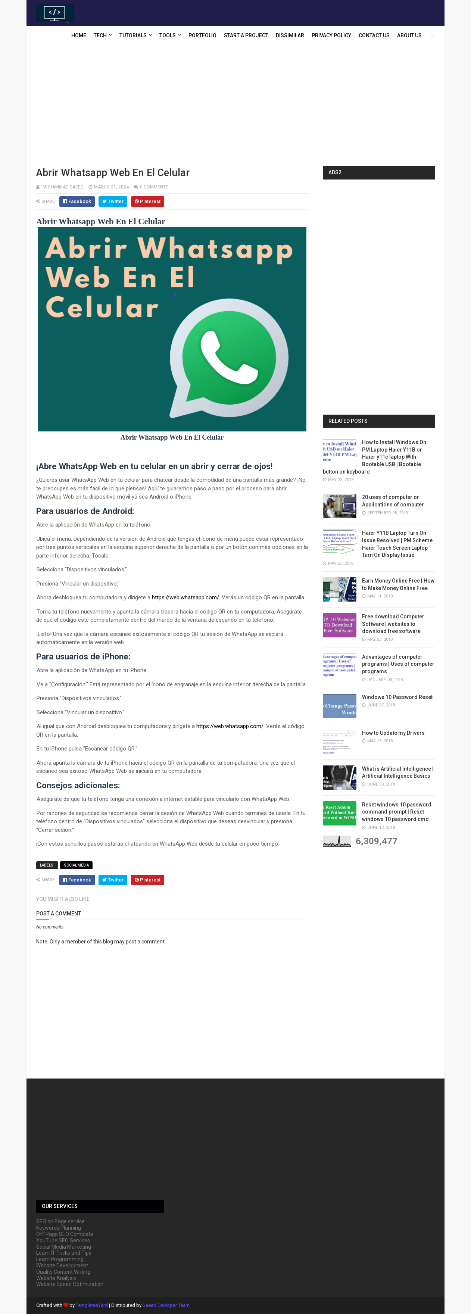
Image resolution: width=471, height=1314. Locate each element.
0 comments (154, 187)
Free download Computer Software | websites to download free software (393, 624)
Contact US (374, 35)
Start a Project (246, 35)
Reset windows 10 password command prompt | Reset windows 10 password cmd (396, 812)
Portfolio (202, 35)
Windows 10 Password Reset (397, 697)
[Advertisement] (235, 106)
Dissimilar (290, 35)
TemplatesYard (92, 1305)
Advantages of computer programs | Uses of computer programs (398, 664)
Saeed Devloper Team (166, 1305)
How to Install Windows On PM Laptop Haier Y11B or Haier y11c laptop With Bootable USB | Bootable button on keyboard (374, 456)
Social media (76, 865)
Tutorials (133, 35)
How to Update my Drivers (393, 733)
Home (78, 35)
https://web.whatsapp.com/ (185, 597)
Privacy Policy (331, 35)
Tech (100, 35)
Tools (167, 35)
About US (409, 35)
